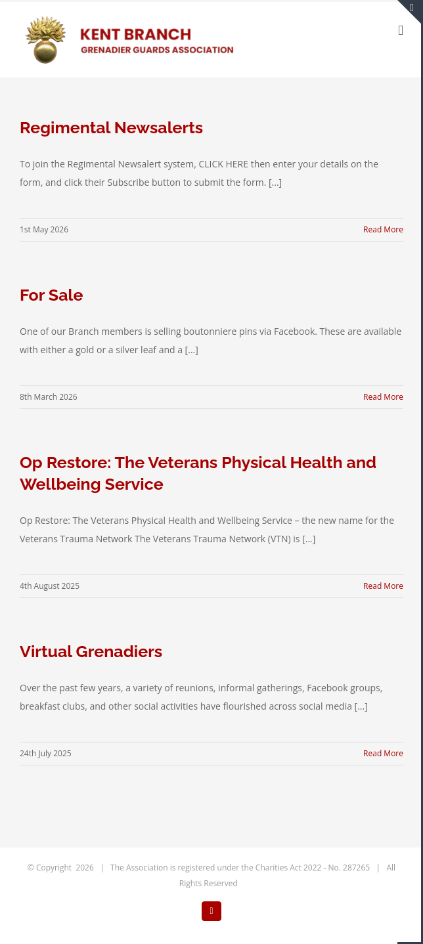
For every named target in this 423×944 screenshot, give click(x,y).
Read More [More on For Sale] (383, 396)
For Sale (51, 295)
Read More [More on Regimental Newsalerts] (383, 229)
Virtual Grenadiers (91, 651)
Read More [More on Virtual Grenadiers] (383, 753)
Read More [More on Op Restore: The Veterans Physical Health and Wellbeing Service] (383, 585)
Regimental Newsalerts (111, 127)
